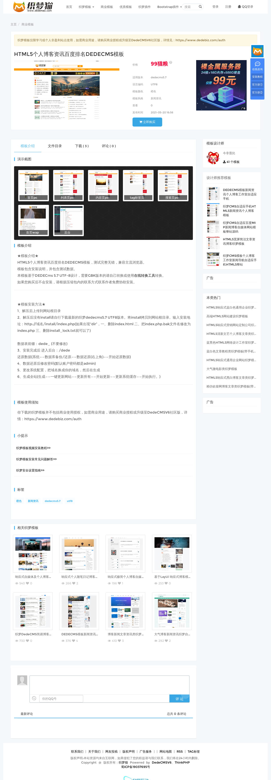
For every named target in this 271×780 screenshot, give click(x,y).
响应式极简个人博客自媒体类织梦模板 (135, 577)
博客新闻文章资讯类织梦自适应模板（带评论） (141, 630)
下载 (82, 146)
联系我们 (77, 743)
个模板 (231, 162)
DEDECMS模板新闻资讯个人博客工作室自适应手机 (98, 630)
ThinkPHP (182, 754)
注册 (228, 7)
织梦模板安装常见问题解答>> (36, 459)
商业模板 (107, 7)
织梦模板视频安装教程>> (33, 448)
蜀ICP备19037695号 (135, 758)
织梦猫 (123, 754)
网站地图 (166, 743)
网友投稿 (111, 743)
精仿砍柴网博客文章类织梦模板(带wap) (233, 386)
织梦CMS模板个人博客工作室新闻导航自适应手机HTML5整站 (240, 260)
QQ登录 (245, 7)
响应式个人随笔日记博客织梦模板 (86, 577)
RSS (180, 743)
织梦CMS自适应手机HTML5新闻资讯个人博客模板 (239, 210)
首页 (69, 7)
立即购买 (147, 122)
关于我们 (94, 743)
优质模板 (126, 7)
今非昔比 (229, 153)
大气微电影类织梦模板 (221, 369)
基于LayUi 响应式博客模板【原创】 (180, 577)
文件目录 (55, 146)
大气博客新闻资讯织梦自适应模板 (178, 630)
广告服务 (146, 743)
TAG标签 (194, 743)
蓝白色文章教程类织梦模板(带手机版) (232, 351)
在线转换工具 (144, 275)
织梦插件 (144, 7)
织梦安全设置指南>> (30, 470)
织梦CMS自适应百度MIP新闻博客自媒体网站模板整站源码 (239, 227)
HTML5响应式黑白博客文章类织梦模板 (233, 378)
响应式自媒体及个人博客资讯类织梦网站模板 (47, 577)
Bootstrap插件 (169, 7)
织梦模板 (86, 7)
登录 (215, 7)
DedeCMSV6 (162, 754)
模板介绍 (28, 146)
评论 (109, 146)
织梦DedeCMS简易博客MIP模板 (39, 630)
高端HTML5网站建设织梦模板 (227, 316)
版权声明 (128, 743)
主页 (14, 24)
